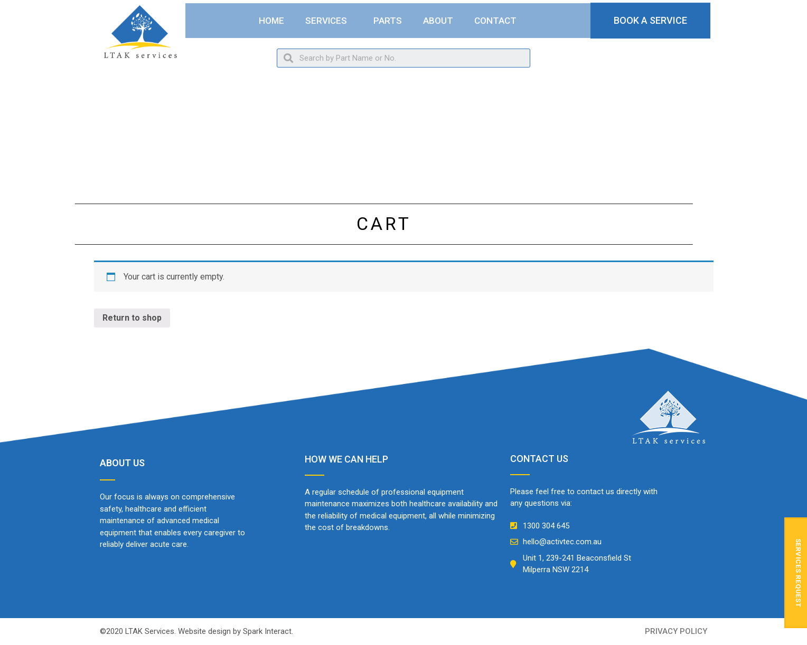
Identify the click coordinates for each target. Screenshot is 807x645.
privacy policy (676, 631)
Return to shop (132, 318)
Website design (204, 631)
